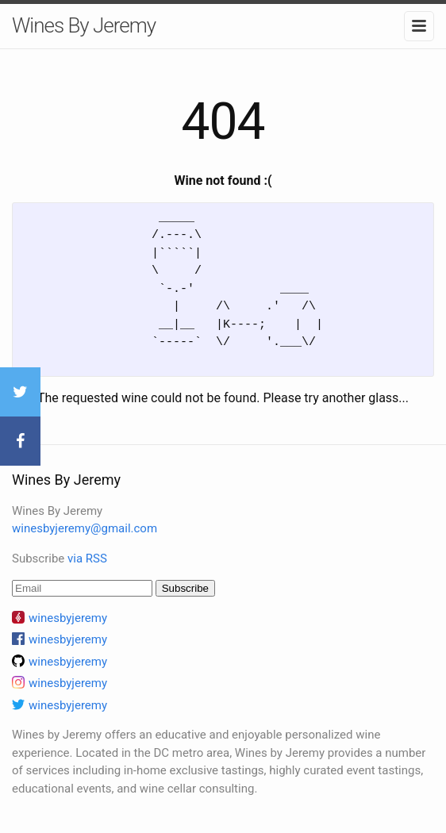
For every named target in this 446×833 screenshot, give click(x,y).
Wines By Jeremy (84, 25)
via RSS (87, 558)
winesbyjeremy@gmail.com (84, 528)
